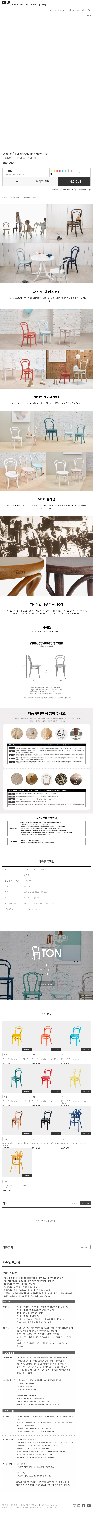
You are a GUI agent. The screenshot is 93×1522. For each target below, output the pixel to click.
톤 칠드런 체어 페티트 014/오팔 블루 (16, 1101)
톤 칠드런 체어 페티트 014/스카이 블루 (74, 1060)
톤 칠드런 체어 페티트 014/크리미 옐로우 (74, 1102)
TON (9, 171)
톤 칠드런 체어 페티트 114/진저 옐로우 (14, 1186)
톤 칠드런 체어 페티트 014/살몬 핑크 (46, 1059)
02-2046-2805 (17, 1507)
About (15, 4)
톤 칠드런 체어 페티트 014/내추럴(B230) (15, 1144)
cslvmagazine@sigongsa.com (32, 1507)
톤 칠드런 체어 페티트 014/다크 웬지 (46, 1143)
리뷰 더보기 (85, 1203)
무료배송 (55, 189)
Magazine (24, 4)
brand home (46, 983)
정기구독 (42, 4)
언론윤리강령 (53, 1507)
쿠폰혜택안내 (68, 189)
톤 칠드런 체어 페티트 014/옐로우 (15, 1059)
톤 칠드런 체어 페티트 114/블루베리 (75, 1143)
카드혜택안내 (82, 189)
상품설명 (5, 197)
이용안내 (45, 1507)
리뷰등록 (74, 1203)
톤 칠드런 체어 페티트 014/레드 (44, 1101)
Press (33, 4)
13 (48, 974)
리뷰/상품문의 (16, 197)
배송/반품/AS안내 (29, 197)
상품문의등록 (85, 1247)
